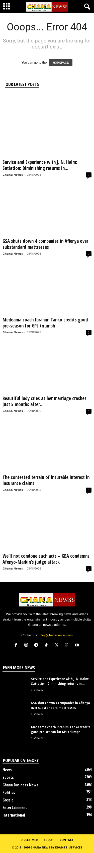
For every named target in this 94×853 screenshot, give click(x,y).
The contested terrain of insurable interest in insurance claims (46, 480)
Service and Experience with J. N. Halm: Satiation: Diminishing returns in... (40, 165)
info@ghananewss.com (56, 635)
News (7, 770)
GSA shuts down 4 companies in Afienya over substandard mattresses (45, 244)
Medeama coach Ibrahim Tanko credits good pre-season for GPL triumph (45, 322)
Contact (67, 840)
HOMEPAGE (61, 62)
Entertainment (15, 807)
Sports (8, 777)
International (14, 815)
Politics (9, 792)
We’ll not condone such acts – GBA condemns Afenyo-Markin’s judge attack (46, 559)
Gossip (8, 800)
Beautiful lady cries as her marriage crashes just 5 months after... (44, 401)
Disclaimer (29, 840)
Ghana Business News (20, 785)
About (49, 840)
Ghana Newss (13, 174)
